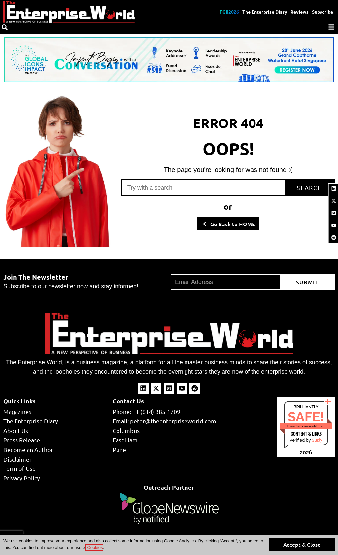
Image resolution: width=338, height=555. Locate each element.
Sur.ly (317, 440)
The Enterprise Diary (264, 12)
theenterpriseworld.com (305, 426)
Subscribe (322, 12)
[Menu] (331, 27)
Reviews (299, 12)
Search (309, 187)
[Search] (5, 27)
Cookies (94, 547)
